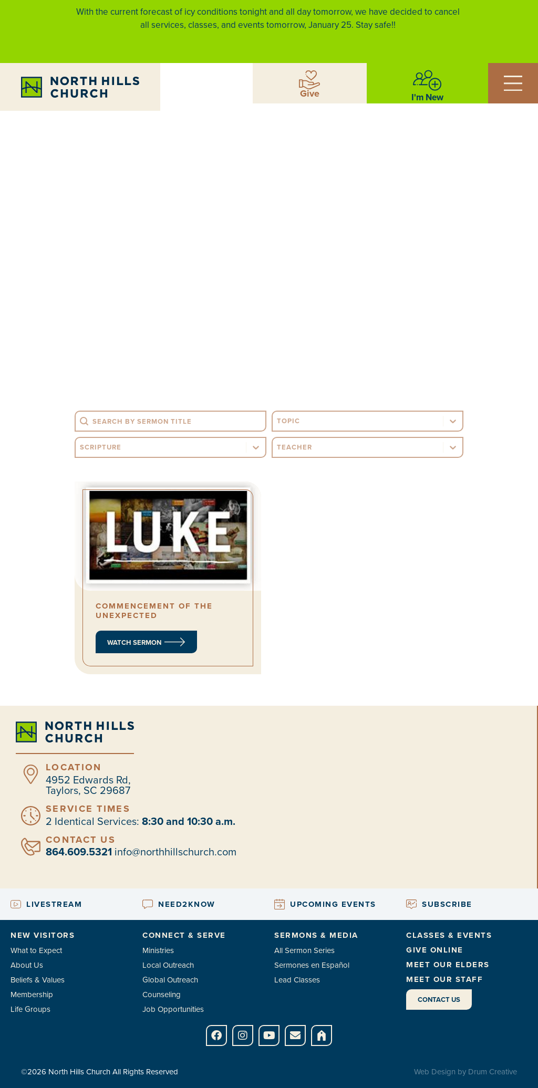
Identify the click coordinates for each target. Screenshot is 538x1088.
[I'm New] (427, 80)
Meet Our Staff (444, 979)
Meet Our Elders (448, 964)
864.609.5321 (79, 852)
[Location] (30, 774)
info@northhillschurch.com (175, 852)
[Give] (309, 79)
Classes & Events (449, 935)
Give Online (434, 950)
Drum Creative (492, 1071)
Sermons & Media (316, 935)
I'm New (427, 97)
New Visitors (43, 935)
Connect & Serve (184, 935)
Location (73, 767)
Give (309, 93)
